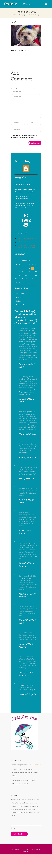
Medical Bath (20, 305)
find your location (35, 765)
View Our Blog (19, 834)
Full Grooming (20, 294)
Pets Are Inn (29, 849)
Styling (18, 301)
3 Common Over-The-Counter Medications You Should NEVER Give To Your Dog (24, 205)
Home (14, 15)
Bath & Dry (19, 297)
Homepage (22, 15)
